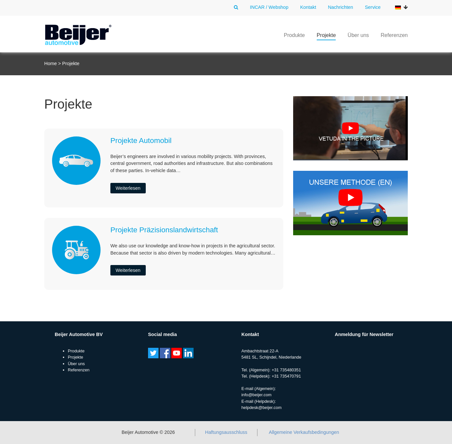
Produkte (294, 35)
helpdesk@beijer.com (261, 407)
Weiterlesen (128, 188)
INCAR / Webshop (269, 7)
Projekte (326, 35)
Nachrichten (340, 7)
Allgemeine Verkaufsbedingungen (304, 432)
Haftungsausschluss (226, 432)
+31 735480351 (286, 369)
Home (50, 63)
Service (373, 7)
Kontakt (308, 7)
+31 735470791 (286, 376)
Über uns (358, 35)
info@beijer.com (256, 394)
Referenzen (394, 35)
